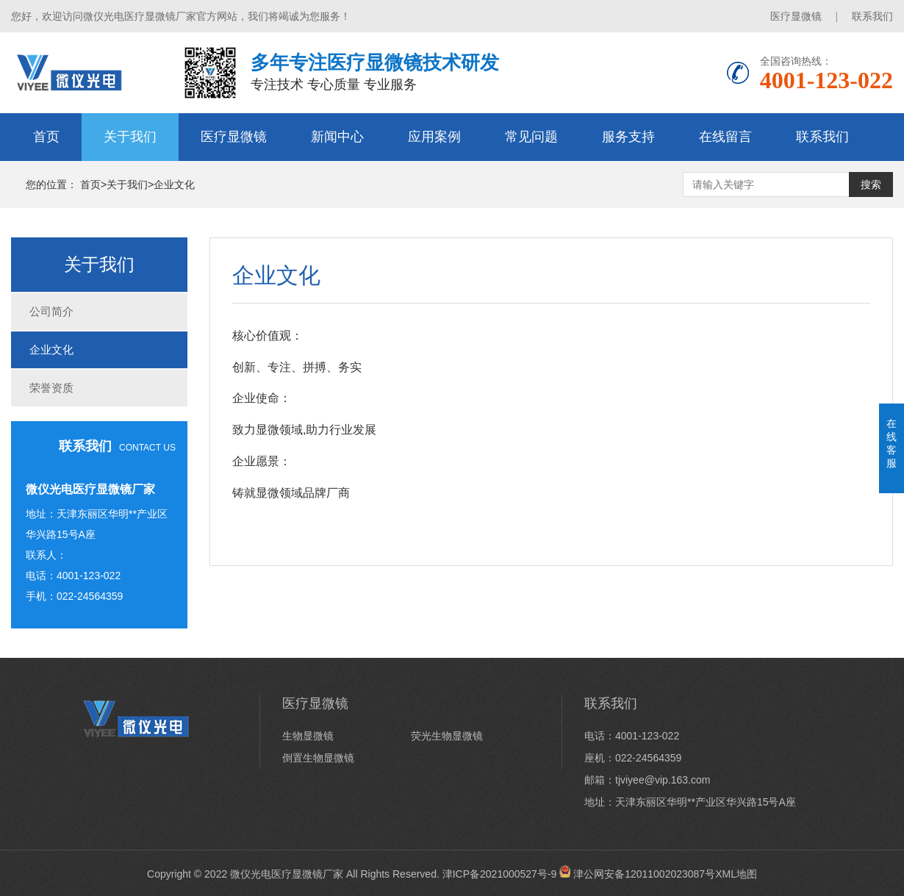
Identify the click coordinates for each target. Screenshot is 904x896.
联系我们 (872, 16)
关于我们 (130, 136)
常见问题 (531, 136)
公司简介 (51, 311)
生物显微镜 (308, 736)
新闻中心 (337, 136)
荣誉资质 (51, 387)
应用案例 (434, 136)
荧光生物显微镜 (447, 736)
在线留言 (725, 136)
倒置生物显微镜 (318, 758)
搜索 (871, 184)
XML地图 (736, 874)
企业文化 (174, 184)
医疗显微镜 (796, 16)
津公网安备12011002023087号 (637, 874)
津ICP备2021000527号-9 (499, 874)
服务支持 (628, 136)
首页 (46, 136)
